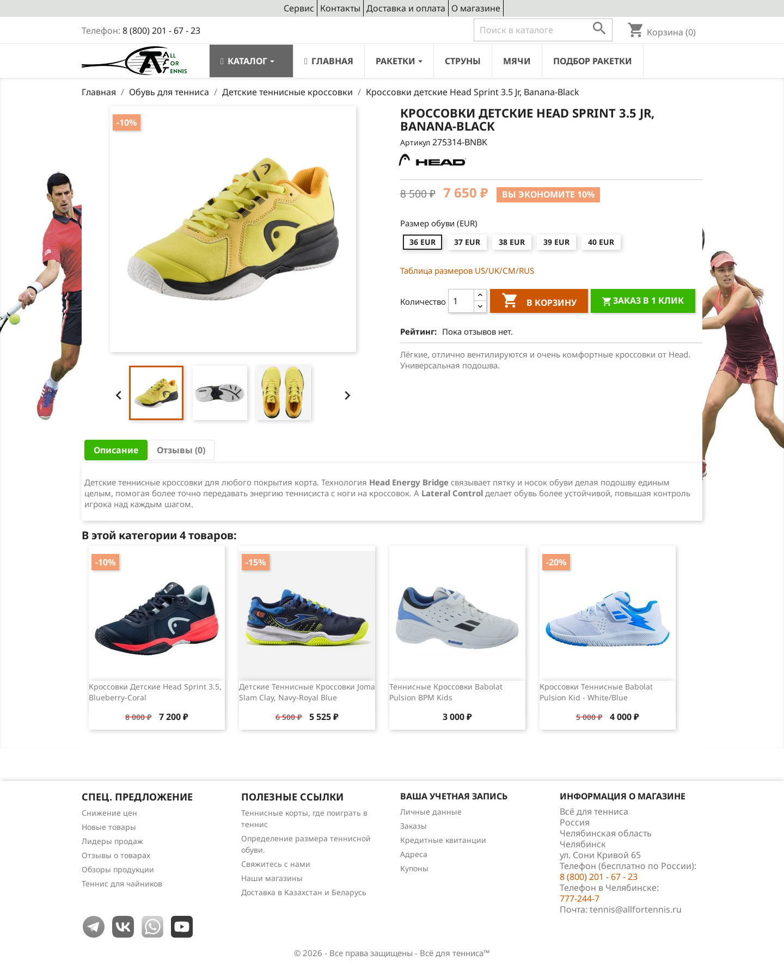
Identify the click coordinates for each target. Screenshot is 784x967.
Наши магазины (272, 878)
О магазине (475, 8)
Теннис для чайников (122, 883)
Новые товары (109, 827)
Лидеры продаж (112, 841)
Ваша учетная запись (453, 796)
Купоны (414, 868)
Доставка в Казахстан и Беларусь (303, 892)
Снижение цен (109, 813)
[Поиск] (543, 30)
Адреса (413, 854)
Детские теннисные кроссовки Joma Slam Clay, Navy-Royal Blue (307, 692)
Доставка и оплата (405, 8)
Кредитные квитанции (443, 840)
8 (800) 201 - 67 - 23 (161, 30)
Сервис (299, 8)
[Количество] (461, 301)
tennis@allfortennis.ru (636, 909)
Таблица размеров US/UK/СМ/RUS (467, 270)
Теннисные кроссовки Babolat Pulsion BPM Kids (446, 692)
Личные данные (431, 811)
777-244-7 (579, 898)
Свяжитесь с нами (275, 864)
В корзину (539, 302)
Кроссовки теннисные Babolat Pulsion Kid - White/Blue (596, 692)
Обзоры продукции (118, 869)
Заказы (413, 826)
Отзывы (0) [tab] (181, 450)
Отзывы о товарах (116, 855)
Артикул (415, 142)
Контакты (340, 8)
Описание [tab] (116, 450)
